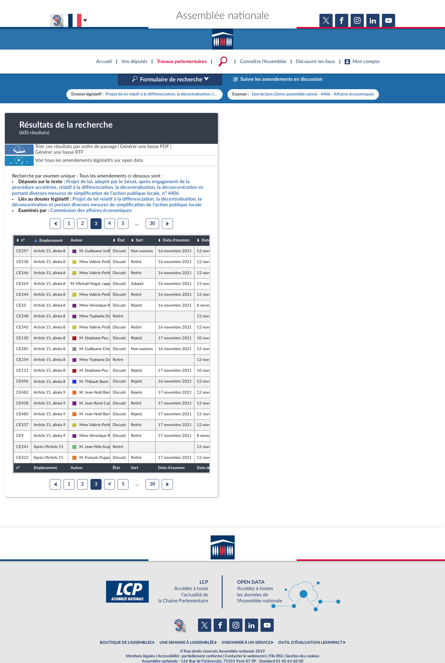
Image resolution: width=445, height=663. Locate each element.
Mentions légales (140, 643)
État (121, 227)
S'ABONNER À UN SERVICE (246, 630)
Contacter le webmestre (246, 643)
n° (23, 227)
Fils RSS (276, 643)
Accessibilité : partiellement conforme (190, 643)
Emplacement (51, 227)
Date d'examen (176, 227)
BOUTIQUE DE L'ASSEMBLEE (126, 630)
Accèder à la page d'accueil (222, 37)
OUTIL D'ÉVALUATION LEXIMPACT (310, 630)
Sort (139, 227)
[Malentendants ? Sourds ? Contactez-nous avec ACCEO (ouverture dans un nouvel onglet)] (179, 612)
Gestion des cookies (302, 643)
